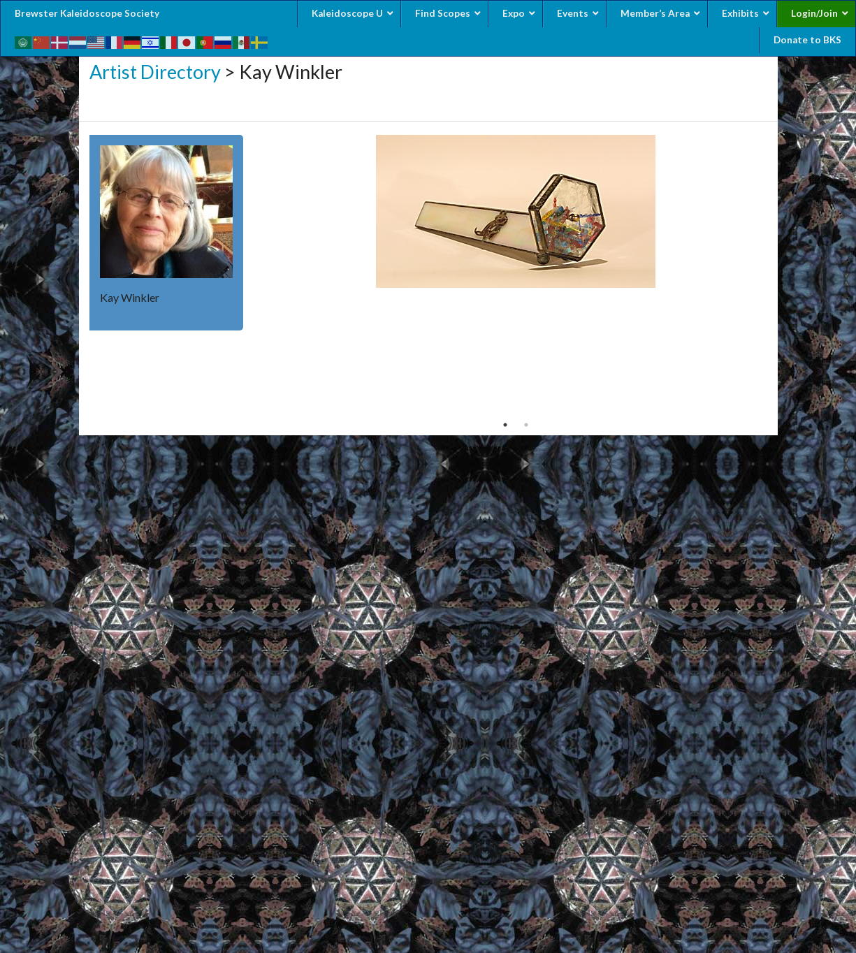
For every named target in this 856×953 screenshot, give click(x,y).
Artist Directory (155, 71)
